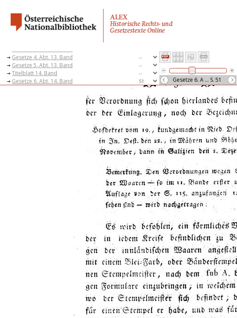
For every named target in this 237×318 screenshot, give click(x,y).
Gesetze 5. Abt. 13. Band (42, 65)
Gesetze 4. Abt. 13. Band (42, 57)
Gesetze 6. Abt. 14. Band (42, 81)
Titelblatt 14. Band (34, 73)
